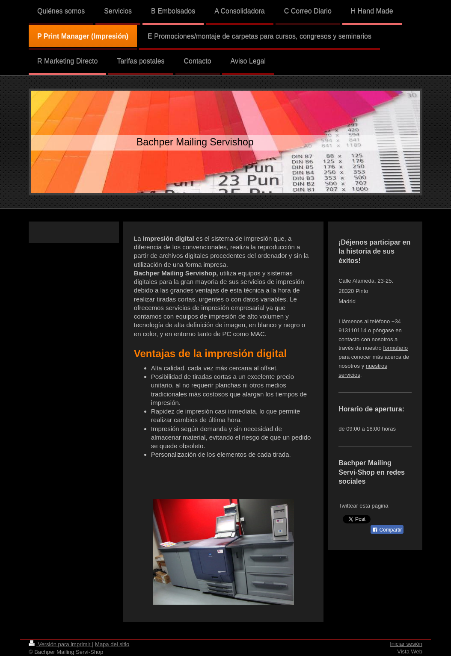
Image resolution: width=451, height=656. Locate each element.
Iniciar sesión (406, 644)
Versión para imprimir (60, 644)
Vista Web (409, 651)
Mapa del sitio (112, 644)
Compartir (387, 530)
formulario (395, 348)
